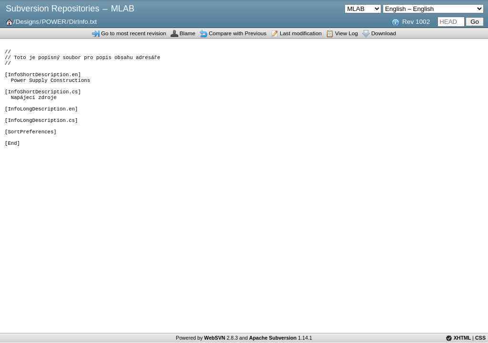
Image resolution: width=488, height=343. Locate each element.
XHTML (462, 338)
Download (383, 33)
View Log (346, 33)
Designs (27, 21)
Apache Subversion (273, 338)
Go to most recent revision (133, 33)
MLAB (122, 8)
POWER (54, 21)
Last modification (301, 33)
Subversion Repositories (52, 8)
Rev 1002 (416, 21)
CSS (480, 338)
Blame (187, 33)
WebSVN (214, 338)
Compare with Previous (237, 33)
